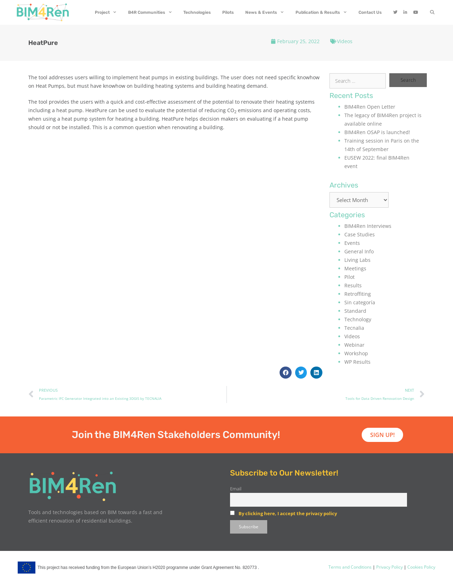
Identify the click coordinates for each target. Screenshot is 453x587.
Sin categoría (359, 302)
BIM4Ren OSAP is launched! (377, 132)
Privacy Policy (389, 567)
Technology (357, 319)
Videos (344, 41)
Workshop (356, 353)
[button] (286, 373)
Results (353, 285)
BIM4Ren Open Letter (369, 106)
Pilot (349, 277)
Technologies (197, 12)
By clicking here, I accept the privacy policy (288, 513)
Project (108, 12)
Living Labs (357, 260)
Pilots (228, 12)
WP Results (357, 361)
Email (235, 489)
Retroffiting (357, 293)
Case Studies (359, 234)
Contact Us (370, 12)
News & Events (267, 12)
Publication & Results (324, 12)
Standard (355, 310)
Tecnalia (354, 327)
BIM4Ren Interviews (367, 226)
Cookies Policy (420, 567)
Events (352, 243)
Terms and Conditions (350, 567)
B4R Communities (153, 12)
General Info (359, 251)
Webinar (354, 344)
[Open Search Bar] (432, 12)
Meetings (355, 268)
